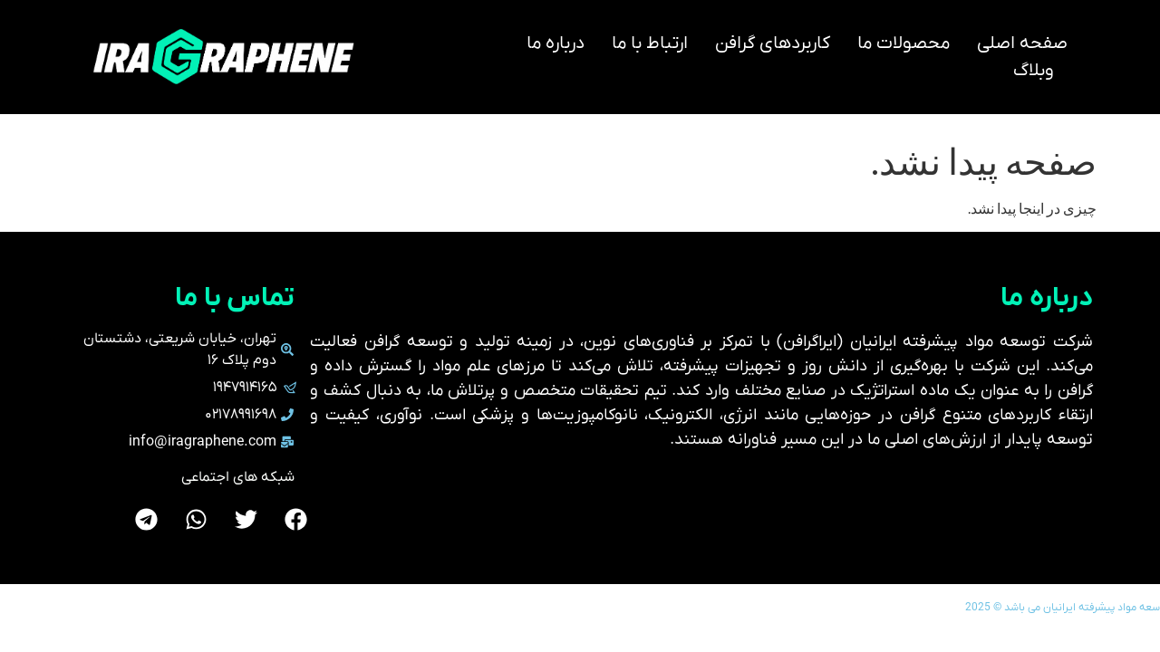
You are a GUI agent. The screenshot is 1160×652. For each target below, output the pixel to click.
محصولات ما (903, 43)
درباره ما (556, 43)
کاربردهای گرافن (772, 43)
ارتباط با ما (650, 43)
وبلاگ (1033, 70)
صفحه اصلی (1022, 43)
